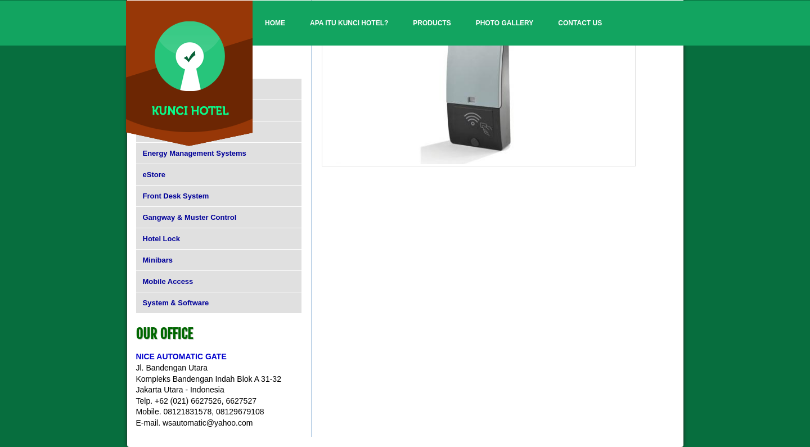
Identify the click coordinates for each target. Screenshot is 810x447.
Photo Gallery (505, 23)
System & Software (176, 303)
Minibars (158, 260)
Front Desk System (176, 196)
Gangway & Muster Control (190, 217)
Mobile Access (168, 281)
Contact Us (580, 23)
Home (275, 23)
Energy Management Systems (194, 153)
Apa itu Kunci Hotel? (349, 23)
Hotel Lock (161, 238)
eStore (154, 174)
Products (432, 23)
